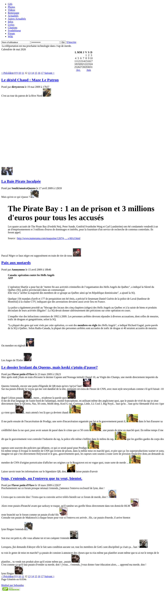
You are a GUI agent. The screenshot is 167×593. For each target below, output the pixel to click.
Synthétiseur (14, 30)
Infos (10, 21)
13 (29, 73)
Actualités (13, 15)
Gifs (10, 4)
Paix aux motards (16, 262)
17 (42, 73)
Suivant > (49, 73)
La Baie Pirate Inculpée (21, 181)
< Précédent (7, 73)
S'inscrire (71, 42)
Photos (11, 7)
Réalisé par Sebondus (12, 585)
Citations (12, 27)
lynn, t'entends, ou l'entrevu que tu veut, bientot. (41, 478)
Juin (89, 70)
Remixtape (13, 12)
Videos (11, 10)
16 (39, 73)
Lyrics (11, 24)
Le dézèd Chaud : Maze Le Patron (30, 80)
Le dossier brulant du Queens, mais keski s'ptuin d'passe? (49, 367)
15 (36, 73)
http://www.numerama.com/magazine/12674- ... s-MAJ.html (48, 238)
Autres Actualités (17, 18)
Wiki (10, 36)
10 (19, 73)
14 (32, 73)
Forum (11, 33)
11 (23, 73)
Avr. (78, 70)
